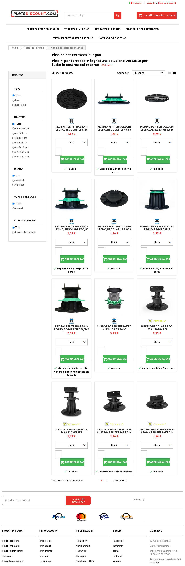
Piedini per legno (11, 540)
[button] (41, 519)
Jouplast (19, 180)
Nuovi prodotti (83, 546)
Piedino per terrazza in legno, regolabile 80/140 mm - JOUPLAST (71, 329)
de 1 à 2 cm (21, 133)
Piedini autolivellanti (12, 551)
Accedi (151, 3)
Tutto (18, 95)
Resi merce (45, 561)
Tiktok (116, 551)
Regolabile (20, 104)
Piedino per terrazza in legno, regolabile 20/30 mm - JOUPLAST (114, 229)
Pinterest (117, 556)
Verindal (19, 184)
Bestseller (81, 551)
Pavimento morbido (25, 232)
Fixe (17, 100)
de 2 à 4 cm (21, 137)
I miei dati (44, 556)
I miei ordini (45, 540)
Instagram (118, 546)
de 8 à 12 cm (21, 147)
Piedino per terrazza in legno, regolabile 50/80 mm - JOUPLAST (71, 229)
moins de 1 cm (22, 128)
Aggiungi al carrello (72, 159)
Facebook (118, 540)
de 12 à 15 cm (22, 152)
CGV (91, 561)
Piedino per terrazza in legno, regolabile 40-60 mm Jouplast (114, 129)
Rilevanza (149, 73)
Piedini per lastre (11, 546)
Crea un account (167, 3)
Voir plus (107, 65)
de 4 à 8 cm (21, 142)
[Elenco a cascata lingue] (137, 3)
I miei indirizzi (46, 551)
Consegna (81, 556)
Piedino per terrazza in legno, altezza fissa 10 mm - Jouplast (157, 129)
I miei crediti (45, 546)
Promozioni (82, 540)
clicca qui (154, 562)
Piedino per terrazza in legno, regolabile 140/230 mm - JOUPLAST (157, 229)
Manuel (19, 208)
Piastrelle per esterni (12, 561)
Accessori (7, 556)
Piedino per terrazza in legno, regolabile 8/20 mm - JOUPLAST (71, 129)
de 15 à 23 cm (22, 156)
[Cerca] (92, 15)
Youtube (117, 561)
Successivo (119, 480)
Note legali (81, 561)
